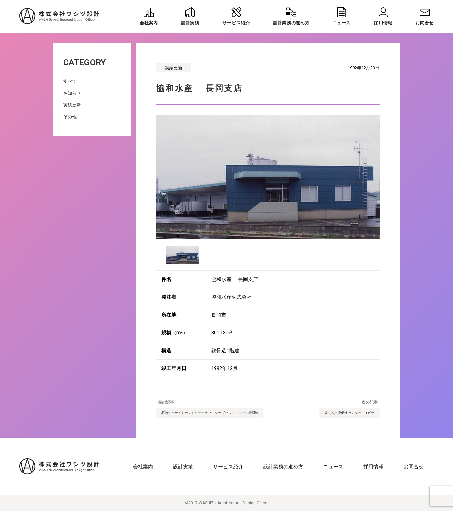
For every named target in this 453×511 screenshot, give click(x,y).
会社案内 (143, 467)
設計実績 (183, 467)
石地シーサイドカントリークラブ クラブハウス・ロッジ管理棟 (209, 413)
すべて (70, 81)
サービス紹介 (228, 467)
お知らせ (72, 93)
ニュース (333, 467)
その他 (70, 116)
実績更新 (72, 104)
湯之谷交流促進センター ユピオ (349, 413)
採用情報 (373, 467)
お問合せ (414, 467)
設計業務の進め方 (283, 467)
